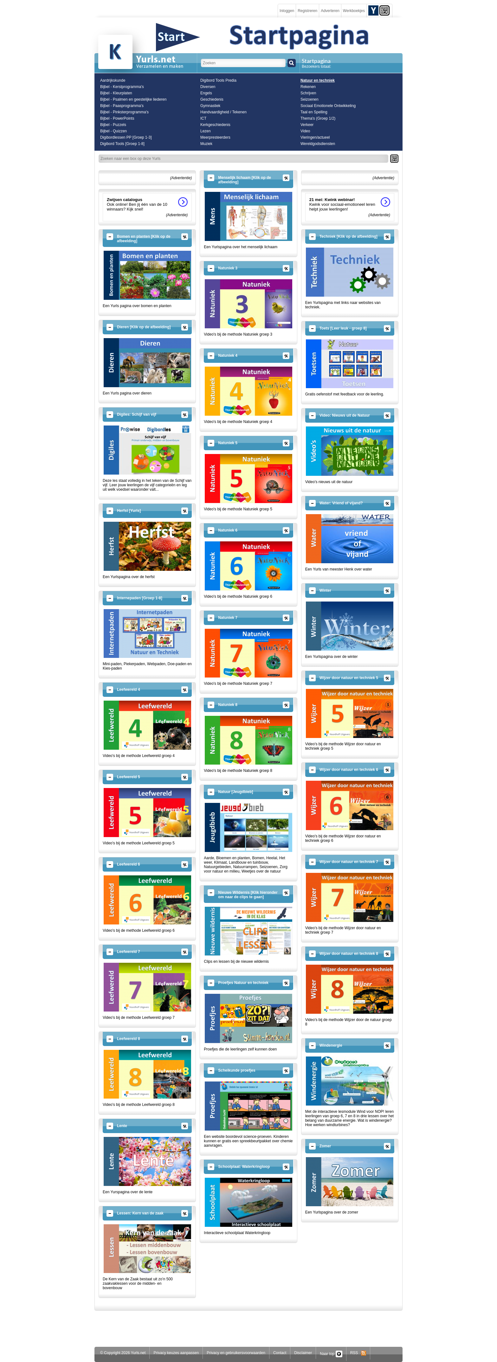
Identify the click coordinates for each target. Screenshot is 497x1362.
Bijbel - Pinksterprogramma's (124, 112)
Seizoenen (309, 99)
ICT (203, 118)
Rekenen (308, 87)
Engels (206, 93)
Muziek (206, 144)
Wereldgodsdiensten (317, 144)
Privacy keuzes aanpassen (176, 1353)
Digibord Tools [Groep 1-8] (122, 144)
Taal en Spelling (313, 112)
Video (305, 131)
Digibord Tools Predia (218, 80)
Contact (279, 1353)
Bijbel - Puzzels (113, 125)
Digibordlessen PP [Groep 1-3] (126, 137)
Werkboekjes (354, 11)
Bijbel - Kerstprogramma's (122, 87)
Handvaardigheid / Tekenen (223, 112)
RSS (358, 1353)
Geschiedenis (211, 99)
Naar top (331, 1354)
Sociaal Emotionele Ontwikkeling (328, 106)
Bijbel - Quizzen (113, 131)
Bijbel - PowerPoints (117, 118)
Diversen (207, 87)
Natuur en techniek (317, 80)
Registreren (307, 11)
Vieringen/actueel (315, 137)
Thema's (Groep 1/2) (317, 118)
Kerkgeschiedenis (215, 125)
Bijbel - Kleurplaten (116, 93)
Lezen (205, 131)
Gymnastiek (210, 106)
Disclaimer (303, 1353)
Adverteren (330, 11)
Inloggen (287, 11)
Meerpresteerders (215, 137)
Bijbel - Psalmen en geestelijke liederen (133, 99)
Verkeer (306, 125)
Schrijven (308, 93)
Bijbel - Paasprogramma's (122, 106)
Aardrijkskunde (112, 80)
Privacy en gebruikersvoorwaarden (236, 1353)
